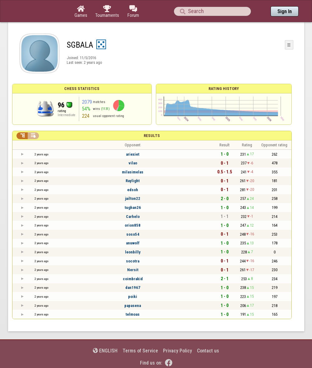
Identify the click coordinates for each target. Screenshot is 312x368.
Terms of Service (140, 351)
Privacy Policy (177, 351)
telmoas (133, 314)
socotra (132, 261)
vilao (132, 163)
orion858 (133, 225)
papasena (132, 305)
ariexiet (132, 154)
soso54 (132, 234)
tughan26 (133, 207)
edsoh (132, 189)
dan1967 (132, 287)
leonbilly (133, 252)
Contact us (208, 351)
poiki (132, 296)
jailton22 (132, 198)
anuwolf (133, 243)
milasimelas (132, 172)
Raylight (133, 180)
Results (152, 135)
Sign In (284, 11)
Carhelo (133, 216)
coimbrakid (133, 278)
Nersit (132, 269)
